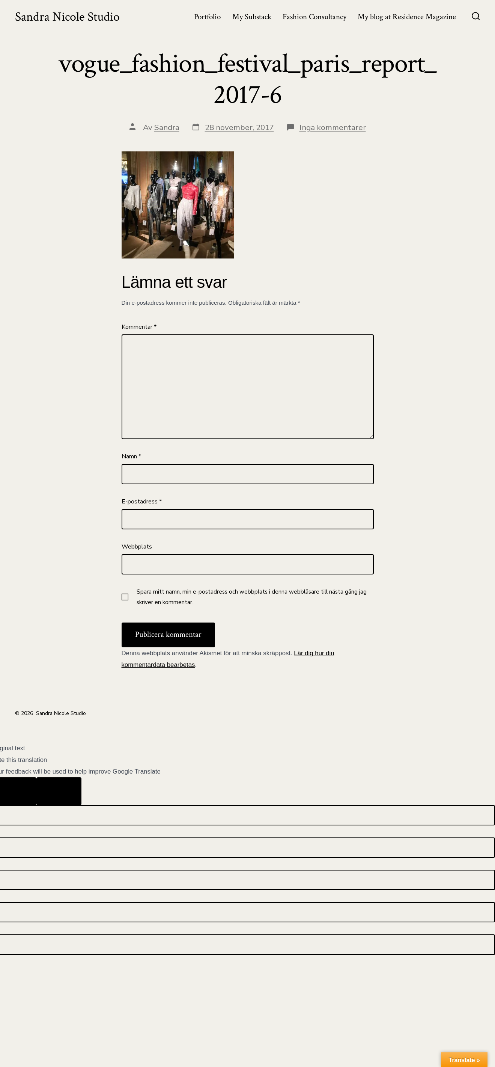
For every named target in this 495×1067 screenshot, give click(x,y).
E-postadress (142, 501)
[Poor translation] (58, 791)
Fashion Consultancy (314, 17)
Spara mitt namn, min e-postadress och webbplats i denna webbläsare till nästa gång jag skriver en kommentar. (252, 597)
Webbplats (137, 547)
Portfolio (207, 17)
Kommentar (139, 327)
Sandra (166, 127)
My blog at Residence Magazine (407, 17)
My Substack (251, 17)
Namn (131, 456)
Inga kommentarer (332, 127)
